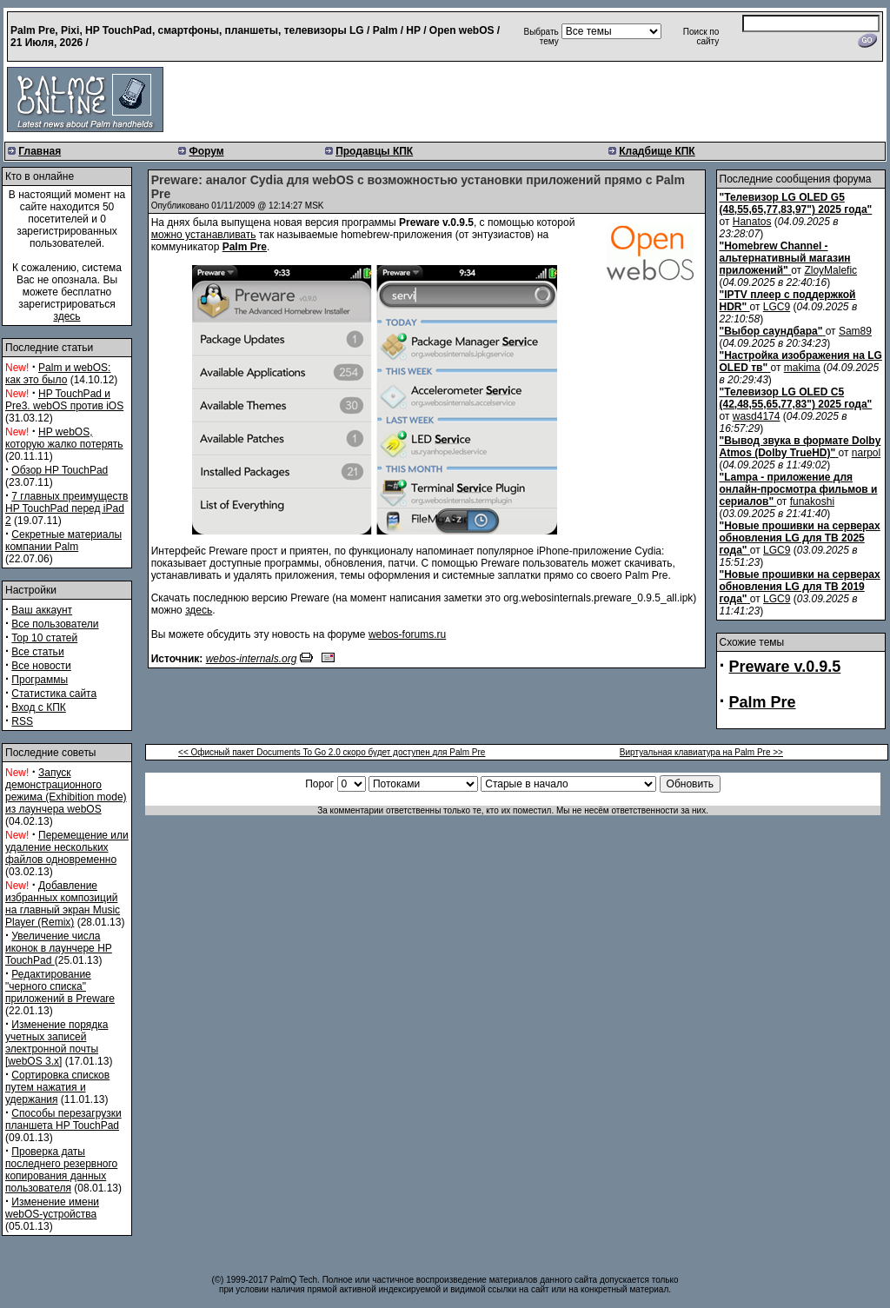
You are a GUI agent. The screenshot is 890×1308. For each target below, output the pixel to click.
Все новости (40, 666)
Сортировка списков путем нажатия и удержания (57, 1087)
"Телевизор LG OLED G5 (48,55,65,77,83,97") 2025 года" (796, 203)
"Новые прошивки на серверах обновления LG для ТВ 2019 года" (800, 586)
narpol (866, 453)
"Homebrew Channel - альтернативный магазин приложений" (785, 258)
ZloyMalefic (830, 270)
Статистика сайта (53, 693)
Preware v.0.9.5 (785, 666)
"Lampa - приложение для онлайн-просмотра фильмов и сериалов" (799, 489)
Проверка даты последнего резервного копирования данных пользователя (61, 1169)
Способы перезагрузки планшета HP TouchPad (63, 1119)
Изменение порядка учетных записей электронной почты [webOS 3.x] (56, 1043)
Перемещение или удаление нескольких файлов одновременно (67, 847)
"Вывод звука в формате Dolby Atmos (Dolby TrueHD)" (800, 447)
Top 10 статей (44, 638)
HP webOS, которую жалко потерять (64, 438)
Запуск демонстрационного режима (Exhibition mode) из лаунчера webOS (66, 791)
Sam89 (855, 331)
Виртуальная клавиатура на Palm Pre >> (701, 752)
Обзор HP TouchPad (59, 470)
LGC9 (776, 307)
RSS (22, 721)
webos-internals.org (251, 659)
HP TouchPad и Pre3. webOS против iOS (64, 400)
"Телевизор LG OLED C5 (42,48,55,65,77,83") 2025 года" (796, 398)
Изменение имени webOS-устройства (52, 1208)
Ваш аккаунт (41, 610)
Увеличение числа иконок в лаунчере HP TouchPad (58, 948)
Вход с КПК (38, 707)
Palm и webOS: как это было (57, 374)
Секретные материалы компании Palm (63, 540)
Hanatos (752, 222)
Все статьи (37, 652)
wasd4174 (756, 416)
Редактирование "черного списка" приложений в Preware (60, 986)
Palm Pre (244, 247)
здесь (66, 316)
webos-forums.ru (407, 634)
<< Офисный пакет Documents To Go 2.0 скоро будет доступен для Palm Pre (331, 752)
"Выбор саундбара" (771, 331)
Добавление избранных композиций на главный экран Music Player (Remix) (62, 904)
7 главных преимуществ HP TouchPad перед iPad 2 (66, 508)
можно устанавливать (203, 235)
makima (802, 368)
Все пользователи (54, 624)
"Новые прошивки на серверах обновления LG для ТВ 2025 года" (800, 538)
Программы (39, 680)
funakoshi (812, 501)
